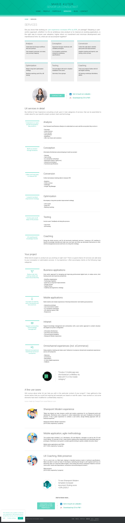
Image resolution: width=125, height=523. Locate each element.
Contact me (57, 96)
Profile (46, 11)
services (67, 11)
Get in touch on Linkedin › (80, 94)
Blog (76, 11)
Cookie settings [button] (11, 518)
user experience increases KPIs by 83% (62, 30)
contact (84, 11)
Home (38, 11)
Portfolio (56, 11)
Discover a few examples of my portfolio (46, 506)
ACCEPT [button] (20, 518)
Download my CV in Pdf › (80, 98)
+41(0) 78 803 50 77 (94, 520)
